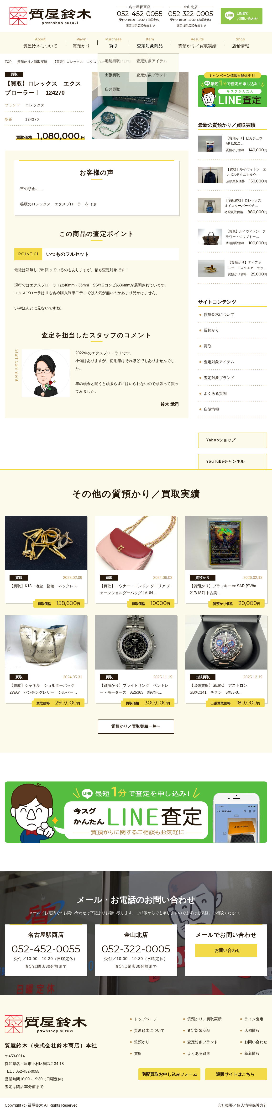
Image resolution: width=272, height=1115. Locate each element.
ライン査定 (253, 1019)
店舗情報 (211, 409)
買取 (14, 74)
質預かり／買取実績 (32, 62)
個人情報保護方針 (252, 1105)
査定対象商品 (198, 1030)
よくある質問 (215, 393)
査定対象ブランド (219, 378)
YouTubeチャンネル (225, 461)
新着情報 (252, 1053)
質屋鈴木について (219, 315)
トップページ (145, 1019)
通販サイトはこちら (235, 1074)
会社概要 (225, 1105)
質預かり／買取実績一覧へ (136, 726)
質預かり (211, 330)
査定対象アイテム (219, 362)
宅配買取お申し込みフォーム (169, 1074)
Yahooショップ (221, 440)
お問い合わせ (227, 950)
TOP (8, 62)
